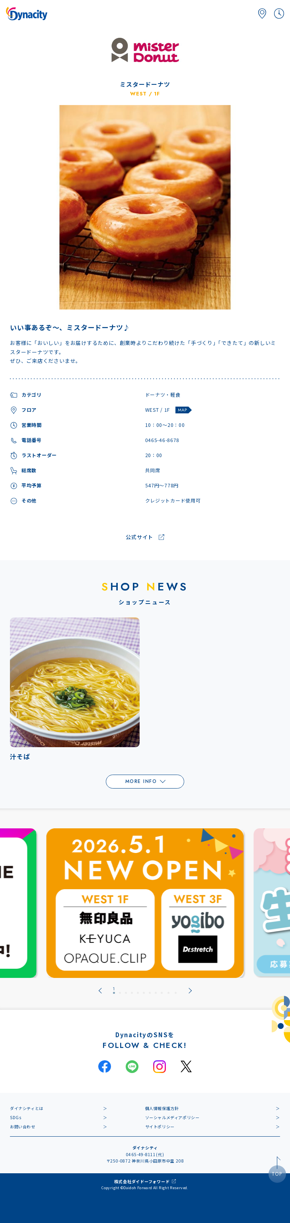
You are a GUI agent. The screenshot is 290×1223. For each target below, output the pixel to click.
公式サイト (139, 537)
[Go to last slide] (100, 991)
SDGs (15, 1117)
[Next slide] (190, 991)
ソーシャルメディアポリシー (172, 1117)
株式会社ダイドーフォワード (141, 1181)
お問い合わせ (22, 1127)
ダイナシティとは (26, 1108)
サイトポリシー (160, 1127)
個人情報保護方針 (162, 1108)
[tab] (114, 991)
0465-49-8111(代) (145, 1154)
